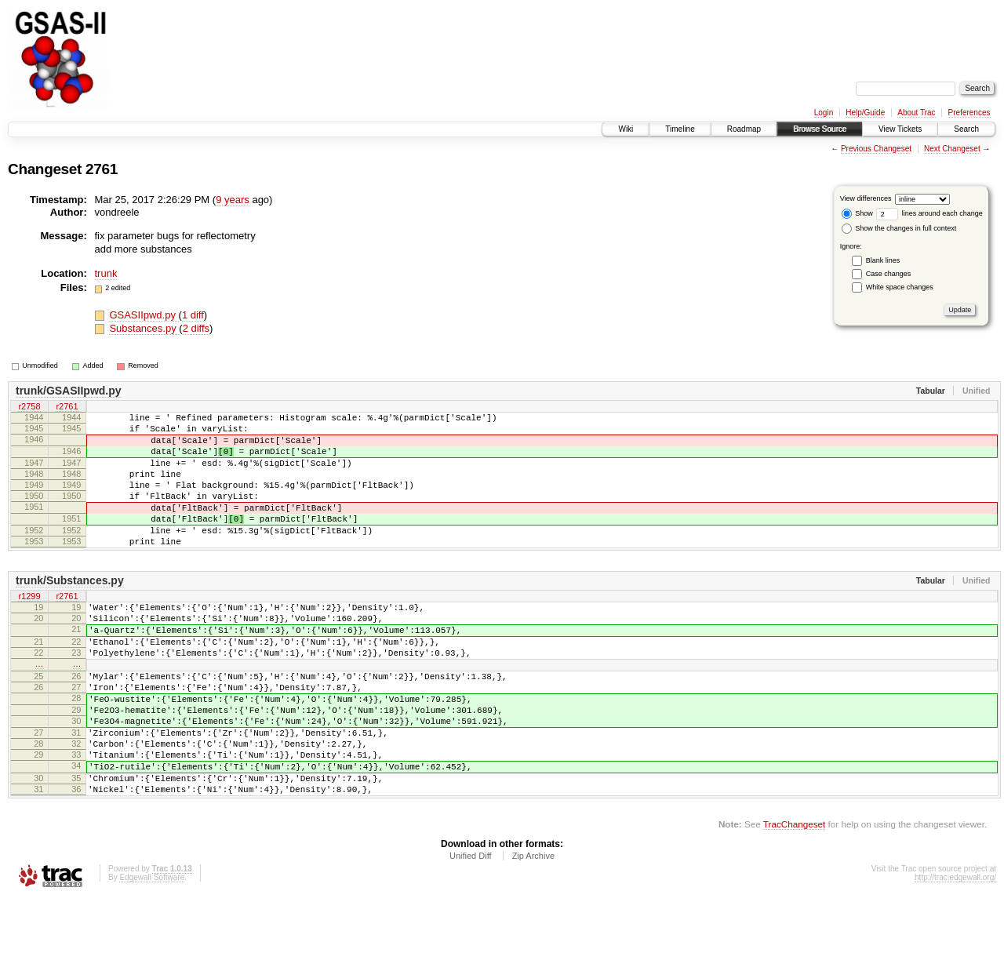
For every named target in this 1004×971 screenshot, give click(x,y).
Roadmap (744, 129)
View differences (866, 198)
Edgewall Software (151, 950)
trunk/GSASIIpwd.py (69, 390)
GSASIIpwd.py (143, 315)
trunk (106, 273)
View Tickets (900, 129)
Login (823, 112)
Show (857, 213)
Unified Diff (470, 928)
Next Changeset (952, 148)
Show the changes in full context (899, 228)
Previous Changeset (876, 148)
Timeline (679, 129)
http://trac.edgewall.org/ (955, 950)
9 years (232, 199)
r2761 (67, 407)
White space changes (899, 287)
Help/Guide (865, 112)
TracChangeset (794, 897)
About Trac (916, 112)
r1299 (29, 627)
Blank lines (883, 260)
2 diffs (196, 328)
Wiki (625, 129)
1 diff (193, 315)
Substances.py (144, 328)
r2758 (29, 407)
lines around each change (929, 213)
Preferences (969, 112)
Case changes (888, 274)
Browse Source (819, 129)
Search (966, 129)
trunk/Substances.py (70, 611)
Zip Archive (533, 928)
